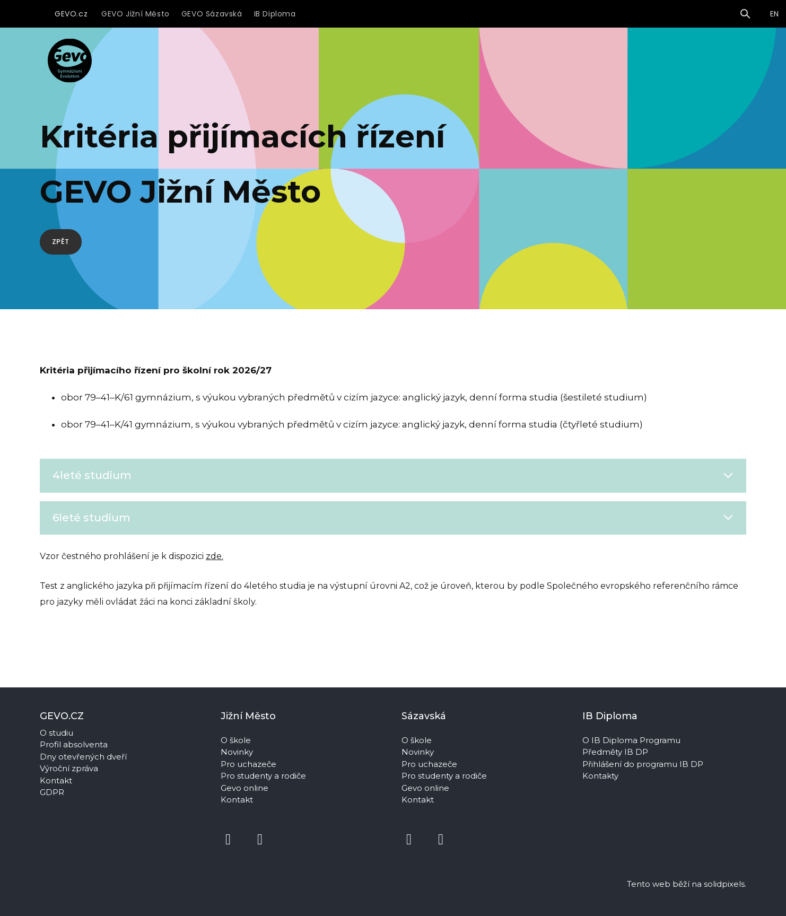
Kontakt (56, 780)
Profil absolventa (74, 744)
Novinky (238, 752)
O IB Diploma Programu (631, 740)
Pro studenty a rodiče (264, 776)
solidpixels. (725, 884)
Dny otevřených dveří (83, 757)
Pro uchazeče (248, 764)
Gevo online (245, 788)
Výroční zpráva (69, 768)
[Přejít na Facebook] (228, 839)
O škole (237, 740)
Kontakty (601, 776)
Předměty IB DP (616, 752)
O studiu (56, 733)
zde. (214, 579)
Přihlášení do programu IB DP (642, 764)
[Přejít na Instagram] (259, 839)
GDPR (52, 792)
